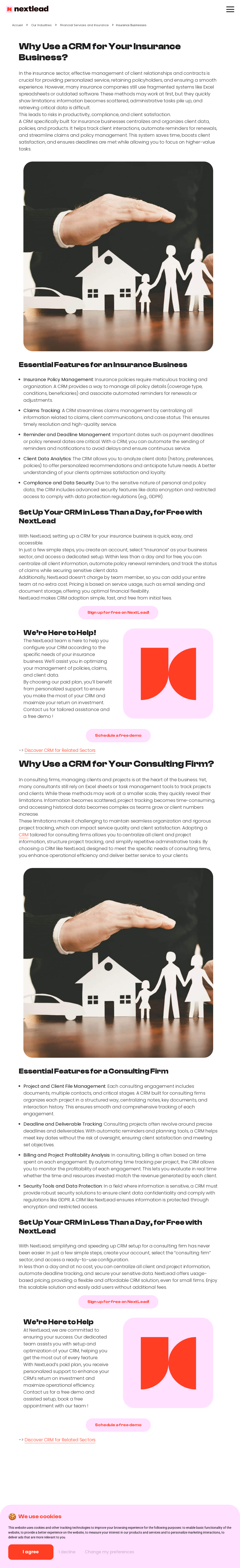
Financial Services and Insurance (84, 25)
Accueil (17, 25)
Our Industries (41, 25)
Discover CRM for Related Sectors (61, 750)
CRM (24, 834)
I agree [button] (33, 1552)
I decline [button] (72, 1552)
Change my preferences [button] (116, 1552)
